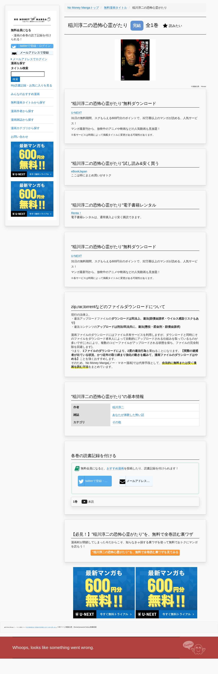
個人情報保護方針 (30, 627)
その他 (116, 422)
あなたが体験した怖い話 (128, 414)
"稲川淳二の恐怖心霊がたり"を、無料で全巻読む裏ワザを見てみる (135, 552)
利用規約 (37, 627)
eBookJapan (79, 171)
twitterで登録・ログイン (31, 46)
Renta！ (76, 213)
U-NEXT (76, 112)
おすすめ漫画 (115, 468)
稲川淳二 (118, 407)
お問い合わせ (54, 627)
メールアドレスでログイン (29, 59)
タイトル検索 (19, 68)
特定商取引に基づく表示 (45, 627)
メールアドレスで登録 (30, 53)
